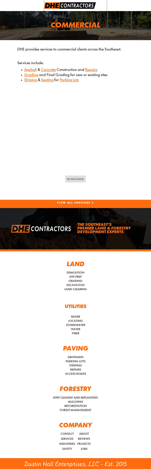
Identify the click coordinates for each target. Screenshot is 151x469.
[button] (101, 5)
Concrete (48, 70)
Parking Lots (69, 80)
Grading (31, 75)
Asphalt (30, 70)
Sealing (47, 80)
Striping (31, 80)
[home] (70, 5)
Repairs (91, 70)
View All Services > (75, 203)
